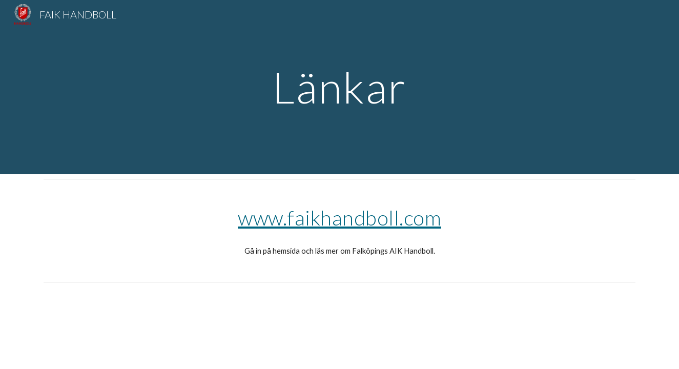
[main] (339, 87)
